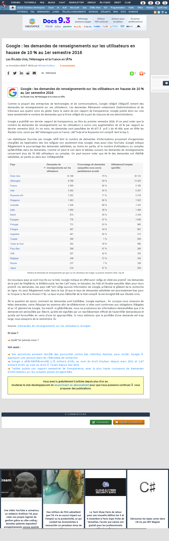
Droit (117, 2)
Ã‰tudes (105, 2)
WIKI (115, 12)
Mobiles (150, 8)
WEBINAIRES (43, 12)
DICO (123, 12)
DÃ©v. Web (95, 8)
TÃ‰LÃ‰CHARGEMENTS (74, 12)
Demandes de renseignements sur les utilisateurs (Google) (54, 326)
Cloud (51, 8)
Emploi (91, 2)
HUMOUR (133, 12)
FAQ (42, 2)
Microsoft (74, 8)
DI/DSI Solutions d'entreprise (31, 8)
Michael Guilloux (46, 65)
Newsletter (76, 2)
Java (84, 8)
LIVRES (55, 12)
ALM (64, 8)
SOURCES (93, 12)
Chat (62, 2)
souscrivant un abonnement (71, 385)
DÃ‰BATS (106, 12)
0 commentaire (67, 66)
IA (58, 8)
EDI (105, 8)
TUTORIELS (22, 12)
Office (140, 8)
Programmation (118, 8)
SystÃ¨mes (162, 8)
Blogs (51, 2)
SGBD (131, 8)
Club (127, 2)
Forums (15, 2)
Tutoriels (30, 2)
